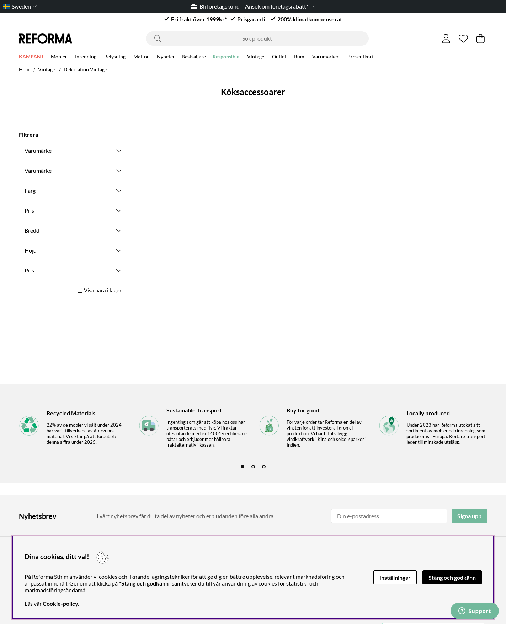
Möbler (59, 57)
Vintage (255, 57)
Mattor (141, 57)
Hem (24, 69)
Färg (30, 190)
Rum (299, 57)
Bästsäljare (194, 57)
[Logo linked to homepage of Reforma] (45, 38)
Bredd (32, 230)
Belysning (115, 57)
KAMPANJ (31, 57)
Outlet (279, 57)
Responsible (226, 57)
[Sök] (257, 38)
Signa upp (469, 516)
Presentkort (360, 57)
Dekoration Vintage (85, 69)
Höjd (31, 250)
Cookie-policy (60, 603)
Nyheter (166, 57)
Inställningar (395, 577)
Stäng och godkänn (452, 577)
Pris (29, 210)
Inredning (85, 57)
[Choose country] (18, 6)
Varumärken (326, 57)
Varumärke (38, 150)
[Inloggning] (446, 38)
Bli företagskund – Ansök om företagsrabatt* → (253, 6)
